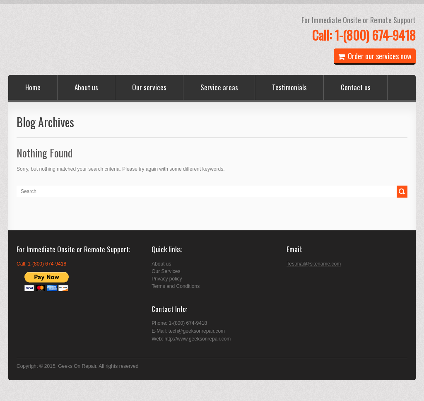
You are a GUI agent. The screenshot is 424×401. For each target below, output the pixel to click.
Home (33, 87)
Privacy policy (167, 279)
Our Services (166, 271)
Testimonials (289, 87)
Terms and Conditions (176, 286)
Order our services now (375, 56)
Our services (149, 87)
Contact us (356, 87)
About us (86, 87)
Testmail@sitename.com (314, 264)
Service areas (219, 87)
